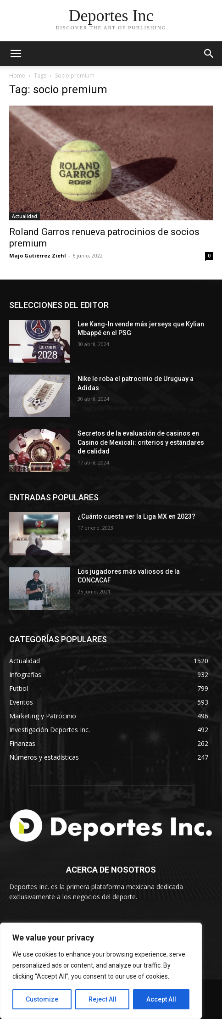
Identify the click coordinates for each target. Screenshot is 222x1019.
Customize (42, 999)
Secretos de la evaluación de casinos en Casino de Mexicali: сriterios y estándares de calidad (141, 442)
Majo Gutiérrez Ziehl (37, 255)
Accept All (161, 999)
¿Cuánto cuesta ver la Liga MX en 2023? (136, 516)
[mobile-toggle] (15, 53)
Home (17, 75)
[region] (101, 971)
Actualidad (24, 216)
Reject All (103, 999)
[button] (209, 53)
